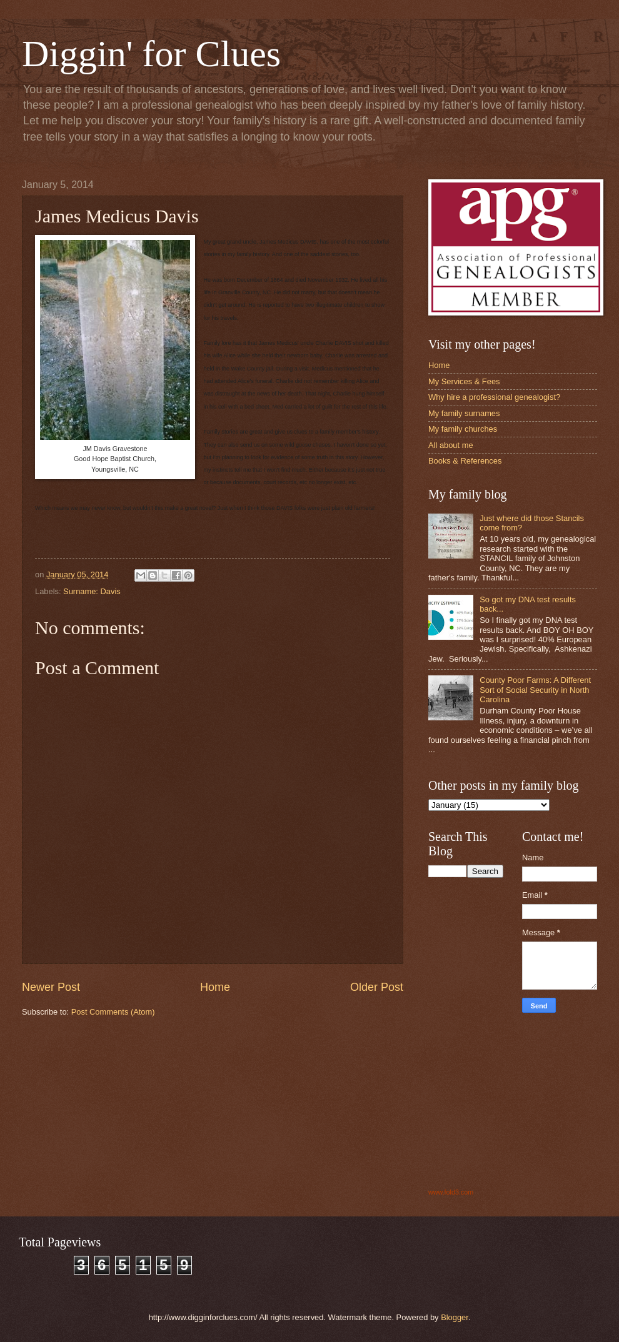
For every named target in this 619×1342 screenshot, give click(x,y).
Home (215, 987)
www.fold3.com (450, 1192)
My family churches (462, 429)
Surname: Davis (92, 591)
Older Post (376, 987)
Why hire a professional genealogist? (494, 397)
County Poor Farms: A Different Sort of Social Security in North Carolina (535, 689)
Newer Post (51, 987)
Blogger (454, 1317)
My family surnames (464, 413)
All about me (450, 445)
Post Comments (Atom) (113, 1011)
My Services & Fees (464, 381)
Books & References (464, 460)
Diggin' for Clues (151, 53)
